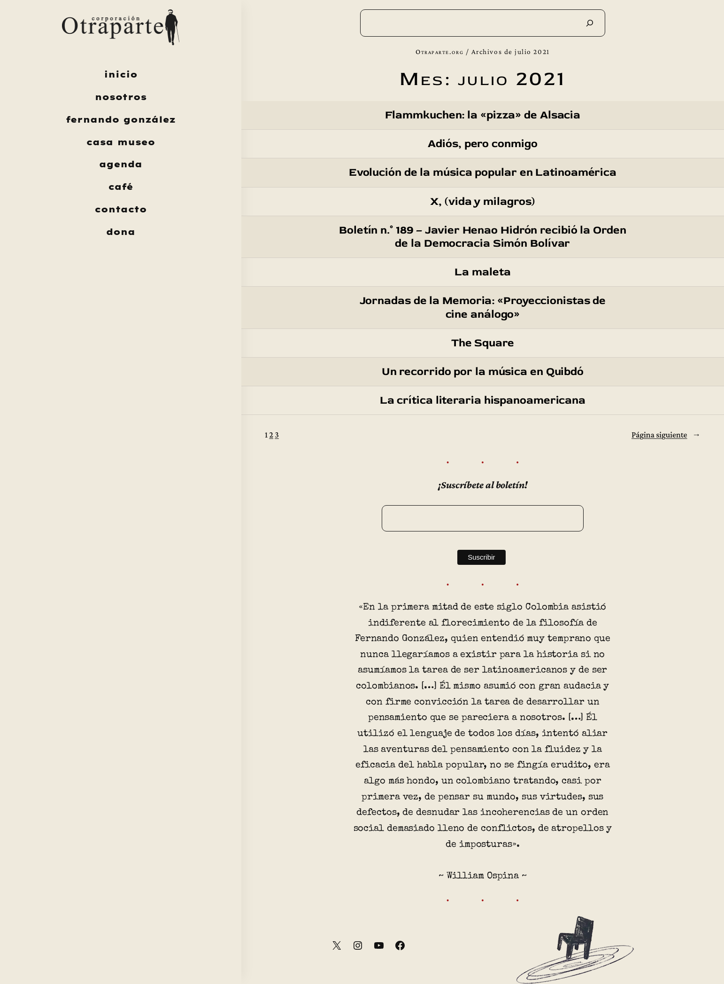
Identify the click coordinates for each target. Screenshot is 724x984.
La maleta (482, 272)
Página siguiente (666, 435)
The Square (482, 343)
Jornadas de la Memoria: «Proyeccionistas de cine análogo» (483, 307)
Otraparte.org (439, 51)
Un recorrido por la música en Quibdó (483, 371)
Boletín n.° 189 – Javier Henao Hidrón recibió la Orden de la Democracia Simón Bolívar (482, 237)
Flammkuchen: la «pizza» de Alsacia (483, 115)
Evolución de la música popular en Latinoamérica (482, 172)
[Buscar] (589, 23)
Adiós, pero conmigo (482, 143)
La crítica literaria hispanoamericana (482, 400)
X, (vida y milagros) (482, 201)
